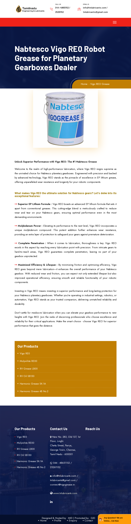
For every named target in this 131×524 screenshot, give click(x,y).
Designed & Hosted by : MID (57, 518)
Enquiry (73, 520)
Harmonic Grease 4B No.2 (34, 391)
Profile (57, 520)
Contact (89, 520)
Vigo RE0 (25, 353)
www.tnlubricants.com (63, 493)
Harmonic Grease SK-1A (33, 383)
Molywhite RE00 (28, 361)
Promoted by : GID (85, 518)
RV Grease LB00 (29, 368)
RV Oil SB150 (27, 376)
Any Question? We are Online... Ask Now (113, 519)
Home (84, 84)
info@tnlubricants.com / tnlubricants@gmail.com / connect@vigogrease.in (64, 480)
